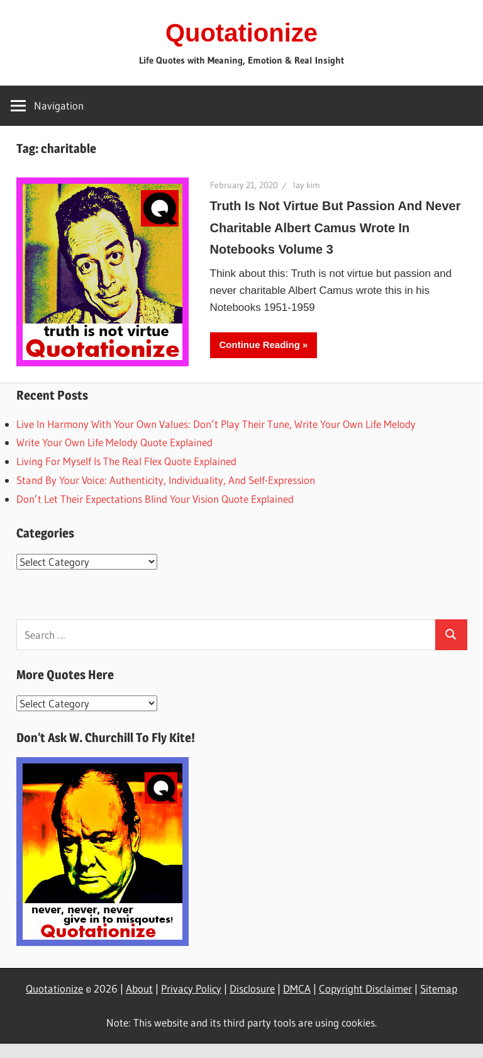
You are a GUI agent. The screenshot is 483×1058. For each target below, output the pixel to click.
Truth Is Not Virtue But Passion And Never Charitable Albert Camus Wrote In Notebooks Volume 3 (335, 228)
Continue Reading (259, 344)
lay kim (306, 185)
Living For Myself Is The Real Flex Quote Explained (126, 461)
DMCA (297, 988)
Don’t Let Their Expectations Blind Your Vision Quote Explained (155, 498)
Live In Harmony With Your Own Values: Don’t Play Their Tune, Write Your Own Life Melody (216, 424)
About (139, 988)
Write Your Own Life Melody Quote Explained (114, 442)
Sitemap (438, 988)
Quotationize (241, 33)
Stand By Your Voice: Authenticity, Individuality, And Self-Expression (165, 480)
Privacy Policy (191, 988)
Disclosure (252, 988)
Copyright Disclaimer (365, 988)
